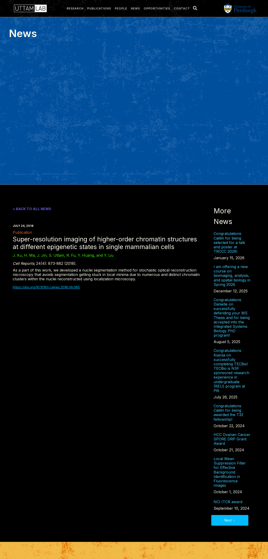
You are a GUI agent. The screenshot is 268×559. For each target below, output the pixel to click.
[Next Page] (229, 520)
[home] (29, 8)
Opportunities (157, 8)
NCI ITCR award (228, 502)
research (75, 8)
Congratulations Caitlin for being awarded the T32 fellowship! (228, 413)
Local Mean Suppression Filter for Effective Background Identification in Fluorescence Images (230, 472)
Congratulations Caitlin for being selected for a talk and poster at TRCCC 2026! (229, 242)
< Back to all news (32, 209)
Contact (182, 8)
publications (99, 8)
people (121, 8)
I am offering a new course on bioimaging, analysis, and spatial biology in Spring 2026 (232, 276)
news (135, 8)
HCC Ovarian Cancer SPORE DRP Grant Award (232, 439)
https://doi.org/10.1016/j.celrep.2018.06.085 (46, 287)
